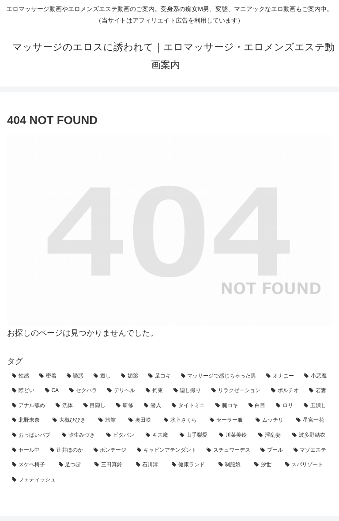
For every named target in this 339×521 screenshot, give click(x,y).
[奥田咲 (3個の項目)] (141, 420)
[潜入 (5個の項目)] (153, 405)
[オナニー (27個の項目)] (280, 376)
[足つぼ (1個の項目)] (72, 465)
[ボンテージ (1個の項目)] (110, 450)
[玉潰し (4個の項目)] (315, 405)
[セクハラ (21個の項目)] (83, 390)
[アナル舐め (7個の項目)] (29, 405)
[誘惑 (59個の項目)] (75, 376)
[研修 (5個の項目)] (125, 405)
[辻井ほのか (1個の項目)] (66, 450)
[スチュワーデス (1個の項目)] (229, 450)
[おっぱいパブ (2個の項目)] (32, 435)
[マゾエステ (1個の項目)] (310, 450)
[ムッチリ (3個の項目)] (271, 420)
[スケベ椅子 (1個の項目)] (30, 465)
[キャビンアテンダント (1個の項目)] (167, 450)
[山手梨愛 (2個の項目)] (194, 435)
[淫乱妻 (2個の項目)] (270, 435)
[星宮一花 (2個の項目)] (311, 420)
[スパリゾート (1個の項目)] (306, 465)
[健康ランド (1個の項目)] (190, 465)
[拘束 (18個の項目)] (155, 390)
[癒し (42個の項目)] (102, 376)
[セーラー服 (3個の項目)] (228, 420)
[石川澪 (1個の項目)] (149, 465)
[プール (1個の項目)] (271, 450)
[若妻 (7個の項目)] (318, 390)
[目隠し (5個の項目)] (95, 405)
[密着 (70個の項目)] (48, 376)
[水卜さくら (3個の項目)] (182, 420)
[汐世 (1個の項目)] (264, 465)
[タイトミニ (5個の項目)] (189, 405)
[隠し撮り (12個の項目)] (188, 390)
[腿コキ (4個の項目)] (227, 405)
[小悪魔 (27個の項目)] (315, 376)
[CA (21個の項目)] (52, 390)
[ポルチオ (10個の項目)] (285, 390)
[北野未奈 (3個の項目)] (27, 420)
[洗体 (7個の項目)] (65, 405)
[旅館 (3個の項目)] (108, 420)
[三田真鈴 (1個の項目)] (110, 465)
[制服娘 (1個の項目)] (232, 465)
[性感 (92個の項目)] (21, 376)
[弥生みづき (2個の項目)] (79, 435)
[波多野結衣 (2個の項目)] (309, 435)
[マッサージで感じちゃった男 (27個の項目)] (219, 376)
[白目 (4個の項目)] (258, 405)
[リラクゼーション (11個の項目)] (236, 390)
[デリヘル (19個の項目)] (121, 390)
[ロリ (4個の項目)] (285, 405)
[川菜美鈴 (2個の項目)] (233, 435)
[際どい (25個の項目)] (23, 390)
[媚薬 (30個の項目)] (130, 376)
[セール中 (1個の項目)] (26, 450)
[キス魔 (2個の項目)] (158, 435)
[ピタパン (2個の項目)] (121, 435)
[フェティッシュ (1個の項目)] (169, 480)
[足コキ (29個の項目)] (159, 376)
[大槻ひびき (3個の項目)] (71, 420)
